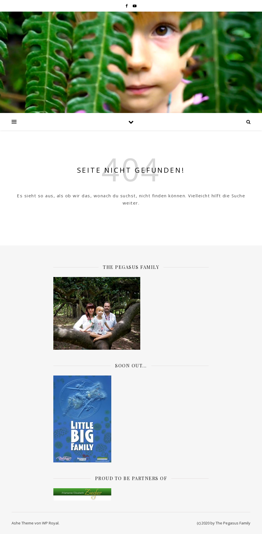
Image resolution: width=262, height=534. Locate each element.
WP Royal (50, 523)
